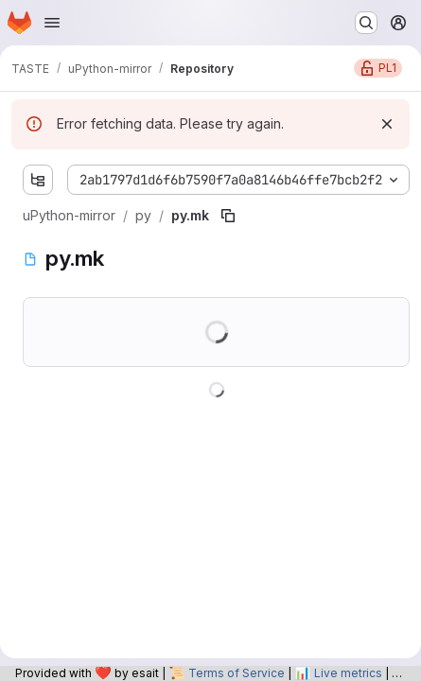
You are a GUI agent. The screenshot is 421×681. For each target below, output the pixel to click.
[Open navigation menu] (52, 23)
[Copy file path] (228, 216)
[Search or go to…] (366, 22)
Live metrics (348, 673)
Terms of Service (236, 673)
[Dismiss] (387, 124)
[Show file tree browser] (38, 180)
